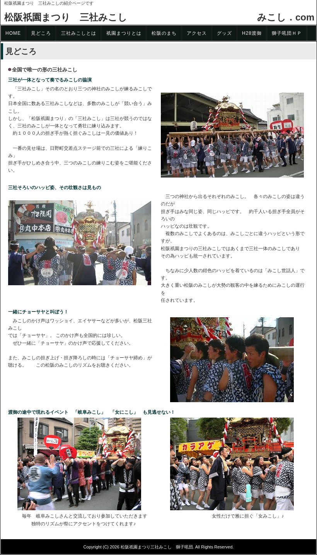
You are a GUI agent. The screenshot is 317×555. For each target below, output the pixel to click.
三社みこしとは (78, 33)
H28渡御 (252, 33)
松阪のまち (164, 33)
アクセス (197, 33)
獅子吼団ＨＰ (287, 33)
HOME (13, 33)
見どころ (41, 33)
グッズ (224, 33)
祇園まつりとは (123, 33)
